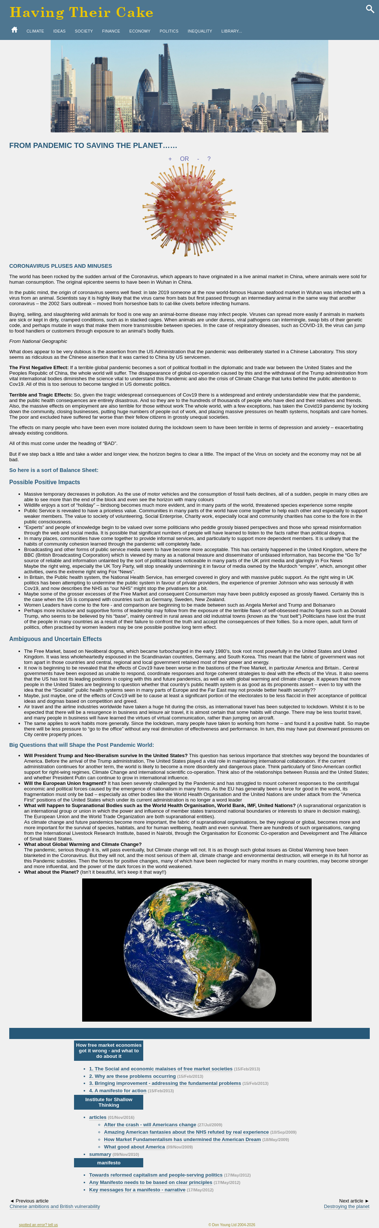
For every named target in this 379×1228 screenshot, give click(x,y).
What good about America (134, 1147)
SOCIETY (84, 31)
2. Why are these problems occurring (132, 1076)
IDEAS (59, 31)
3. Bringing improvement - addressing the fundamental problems (165, 1083)
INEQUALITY (200, 31)
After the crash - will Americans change (150, 1124)
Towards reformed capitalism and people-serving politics (155, 1175)
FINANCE (111, 31)
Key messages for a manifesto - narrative (137, 1189)
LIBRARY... (231, 31)
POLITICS (169, 31)
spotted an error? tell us (38, 1225)
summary (100, 1154)
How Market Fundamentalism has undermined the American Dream (182, 1139)
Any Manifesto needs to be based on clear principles (150, 1182)
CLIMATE (35, 31)
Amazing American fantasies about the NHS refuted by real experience (186, 1132)
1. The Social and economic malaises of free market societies (160, 1069)
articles (98, 1117)
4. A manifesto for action (118, 1090)
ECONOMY (140, 31)
